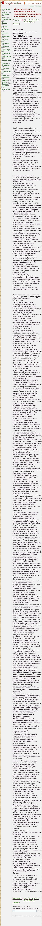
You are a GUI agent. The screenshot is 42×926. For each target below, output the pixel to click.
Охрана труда (6, 50)
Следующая (16, 23)
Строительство (6, 72)
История (4, 23)
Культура (5, 26)
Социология (5, 65)
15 (31, 21)
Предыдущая (16, 20)
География (5, 14)
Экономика (5, 85)
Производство (6, 60)
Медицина (5, 39)
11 (38, 20)
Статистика (5, 68)
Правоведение (6, 56)
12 (24, 21)
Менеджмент (6, 43)
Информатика (6, 19)
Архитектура (6, 9)
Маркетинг (5, 33)
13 (27, 21)
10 (36, 20)
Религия (4, 63)
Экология (5, 84)
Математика (6, 36)
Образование (6, 46)
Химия (4, 82)
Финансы (5, 80)
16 (33, 21)
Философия (5, 77)
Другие (4, 17)
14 (29, 21)
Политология (6, 53)
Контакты (39, 6)
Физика (4, 75)
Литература (5, 29)
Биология (5, 12)
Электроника (6, 89)
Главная (32, 6)
